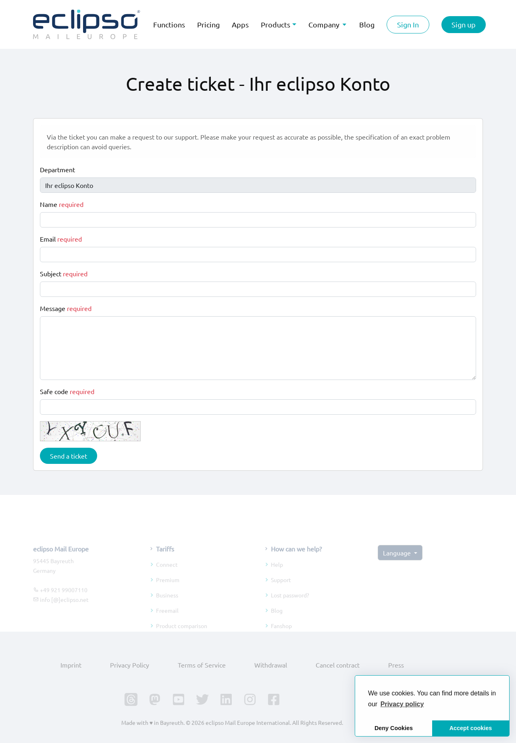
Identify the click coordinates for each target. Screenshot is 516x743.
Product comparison (181, 634)
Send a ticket (68, 456)
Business (167, 604)
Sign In (408, 24)
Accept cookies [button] (470, 728)
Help (277, 573)
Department (57, 169)
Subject (63, 273)
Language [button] (397, 561)
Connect (167, 573)
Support (281, 588)
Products (275, 24)
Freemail (167, 619)
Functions (169, 24)
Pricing (208, 24)
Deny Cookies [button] (394, 728)
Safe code (67, 391)
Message (66, 308)
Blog (277, 619)
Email (61, 239)
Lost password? (290, 604)
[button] (402, 704)
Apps (240, 24)
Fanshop (281, 634)
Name (61, 204)
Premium (167, 588)
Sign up (464, 24)
